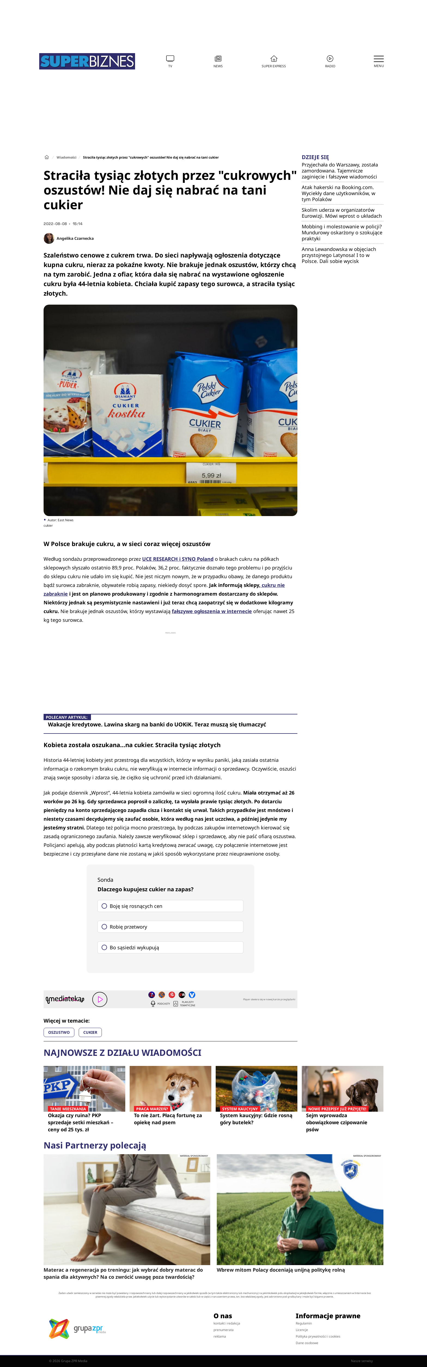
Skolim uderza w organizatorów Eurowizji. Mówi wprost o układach (342, 213)
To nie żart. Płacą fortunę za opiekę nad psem (170, 1119)
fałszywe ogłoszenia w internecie (212, 611)
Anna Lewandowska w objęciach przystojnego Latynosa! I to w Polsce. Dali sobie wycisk (339, 255)
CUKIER (90, 1032)
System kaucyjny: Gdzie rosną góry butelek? (256, 1119)
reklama (219, 1336)
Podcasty (160, 1004)
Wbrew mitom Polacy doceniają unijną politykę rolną (281, 1269)
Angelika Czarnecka (75, 238)
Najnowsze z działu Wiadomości (122, 1052)
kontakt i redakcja (226, 1323)
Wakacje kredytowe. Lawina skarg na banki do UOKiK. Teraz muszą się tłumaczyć (157, 724)
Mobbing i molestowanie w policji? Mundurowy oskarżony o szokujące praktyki (342, 232)
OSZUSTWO (59, 1032)
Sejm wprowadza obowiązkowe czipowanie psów (342, 1122)
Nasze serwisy (364, 1361)
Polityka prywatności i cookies (318, 1336)
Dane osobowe (307, 1343)
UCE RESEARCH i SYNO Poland (177, 559)
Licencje (302, 1329)
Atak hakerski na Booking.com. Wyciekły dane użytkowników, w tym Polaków (338, 193)
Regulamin (304, 1323)
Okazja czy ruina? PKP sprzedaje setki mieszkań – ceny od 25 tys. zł (84, 1122)
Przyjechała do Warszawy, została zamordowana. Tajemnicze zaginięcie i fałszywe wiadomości (340, 171)
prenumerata (223, 1329)
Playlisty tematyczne (184, 1004)
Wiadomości (67, 157)
